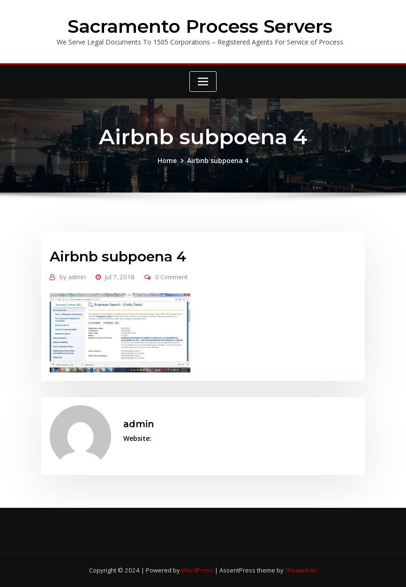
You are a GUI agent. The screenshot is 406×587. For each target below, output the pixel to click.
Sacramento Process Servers (200, 26)
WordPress (197, 570)
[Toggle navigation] (203, 81)
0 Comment (171, 277)
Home (167, 160)
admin (73, 277)
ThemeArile (301, 570)
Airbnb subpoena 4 (217, 160)
